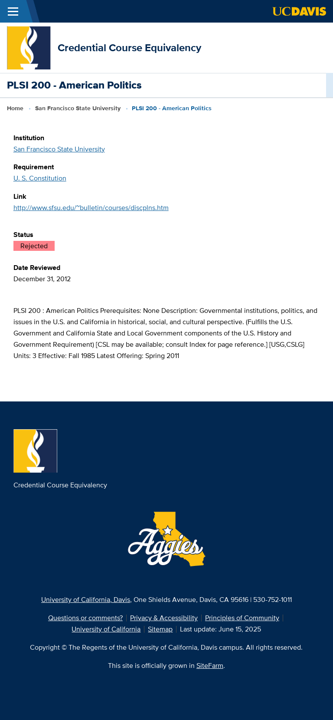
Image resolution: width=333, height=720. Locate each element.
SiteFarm (209, 666)
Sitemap (160, 629)
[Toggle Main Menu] (13, 11)
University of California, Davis (85, 600)
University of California (106, 629)
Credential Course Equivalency (129, 47)
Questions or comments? (85, 618)
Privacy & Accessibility (164, 618)
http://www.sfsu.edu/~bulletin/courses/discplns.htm (91, 208)
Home (15, 108)
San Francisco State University (78, 108)
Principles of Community (242, 618)
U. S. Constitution (39, 178)
